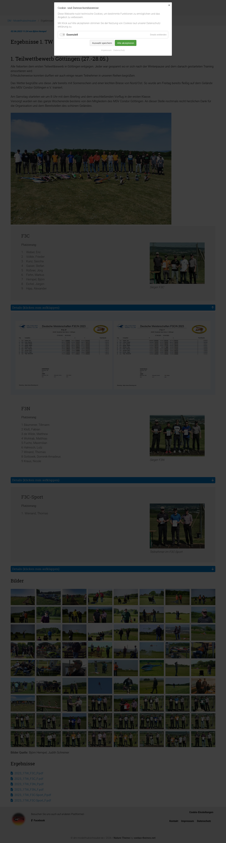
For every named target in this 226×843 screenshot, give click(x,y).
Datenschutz (119, 50)
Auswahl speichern (102, 43)
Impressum (106, 50)
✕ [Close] (169, 5)
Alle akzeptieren (125, 43)
